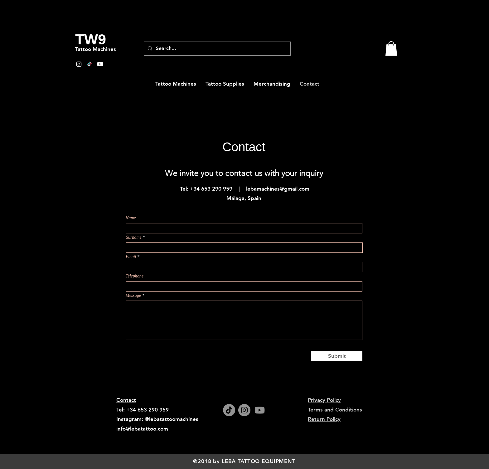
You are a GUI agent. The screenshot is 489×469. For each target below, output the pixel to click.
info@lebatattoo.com (142, 429)
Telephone (134, 276)
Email (131, 257)
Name (131, 218)
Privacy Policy (324, 400)
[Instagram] (78, 64)
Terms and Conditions (335, 410)
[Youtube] (100, 64)
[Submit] (336, 356)
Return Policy (324, 419)
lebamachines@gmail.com (277, 189)
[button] (391, 48)
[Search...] (216, 48)
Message (133, 295)
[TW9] (91, 39)
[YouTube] (260, 410)
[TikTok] (89, 64)
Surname (134, 237)
